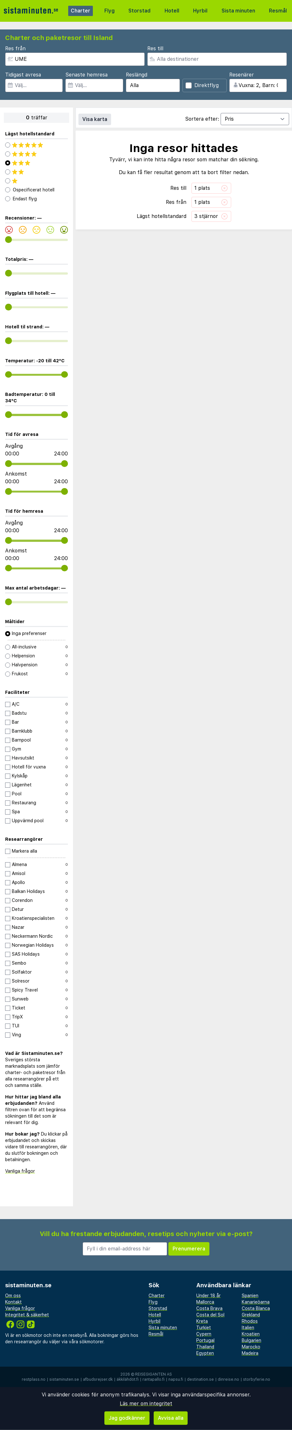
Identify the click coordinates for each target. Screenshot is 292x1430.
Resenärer (241, 75)
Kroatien (251, 1334)
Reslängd (136, 75)
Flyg (109, 11)
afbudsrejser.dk (98, 1379)
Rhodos (250, 1321)
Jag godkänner (127, 1418)
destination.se (200, 1379)
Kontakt (13, 1302)
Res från (15, 48)
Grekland (251, 1314)
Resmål (278, 11)
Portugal (205, 1340)
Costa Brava (209, 1308)
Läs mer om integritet (146, 1404)
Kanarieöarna (256, 1302)
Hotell (172, 11)
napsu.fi (175, 1379)
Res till (155, 48)
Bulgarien (251, 1340)
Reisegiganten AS (153, 1374)
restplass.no (33, 1379)
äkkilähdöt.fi (128, 1379)
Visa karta (94, 119)
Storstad (139, 11)
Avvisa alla (170, 1418)
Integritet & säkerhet (27, 1314)
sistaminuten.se (64, 1379)
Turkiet (203, 1327)
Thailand (205, 1346)
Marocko (251, 1346)
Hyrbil (200, 11)
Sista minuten (238, 11)
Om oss (13, 1295)
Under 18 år (208, 1295)
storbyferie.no (256, 1379)
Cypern (203, 1334)
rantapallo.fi (153, 1379)
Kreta (202, 1321)
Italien (248, 1327)
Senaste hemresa (86, 75)
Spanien (250, 1295)
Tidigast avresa (23, 75)
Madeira (250, 1353)
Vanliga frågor (20, 1171)
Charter (80, 11)
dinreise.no (228, 1379)
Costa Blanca (256, 1308)
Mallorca (205, 1302)
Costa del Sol (210, 1314)
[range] (8, 239)
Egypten (205, 1353)
